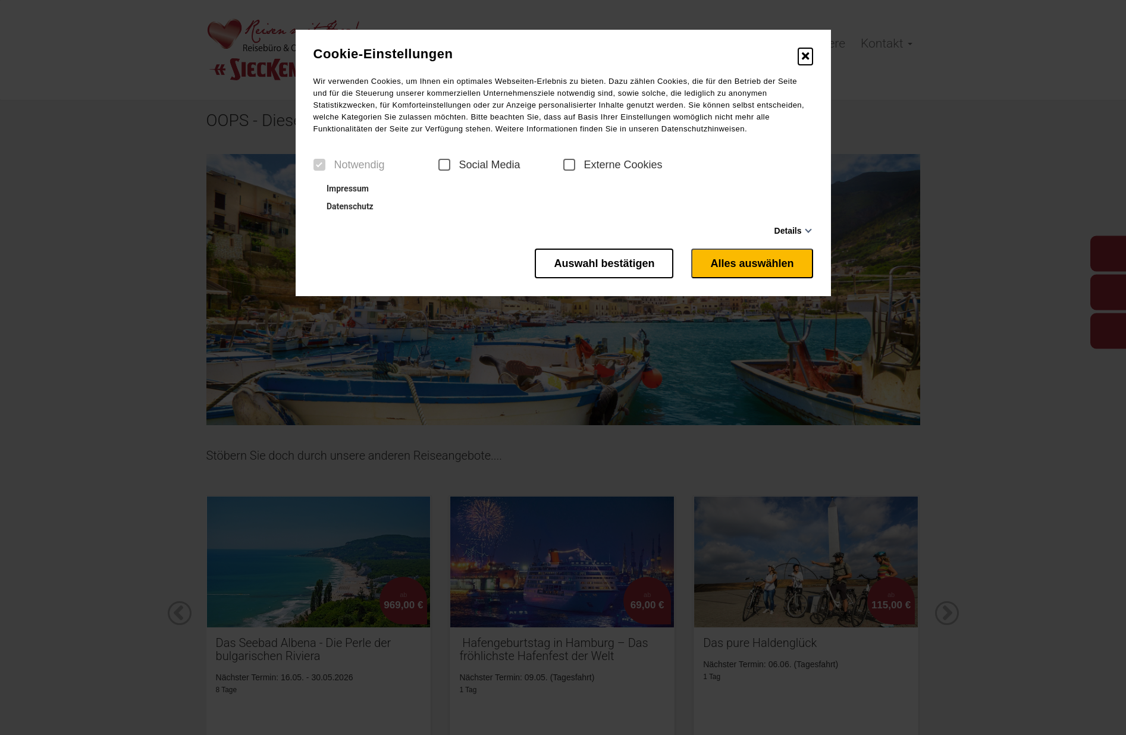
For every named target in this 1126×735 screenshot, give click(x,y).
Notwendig (349, 165)
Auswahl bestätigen (604, 263)
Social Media (479, 165)
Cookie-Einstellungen (383, 54)
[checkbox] (319, 165)
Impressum (342, 188)
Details (788, 230)
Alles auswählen (751, 263)
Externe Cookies (613, 165)
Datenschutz (345, 206)
